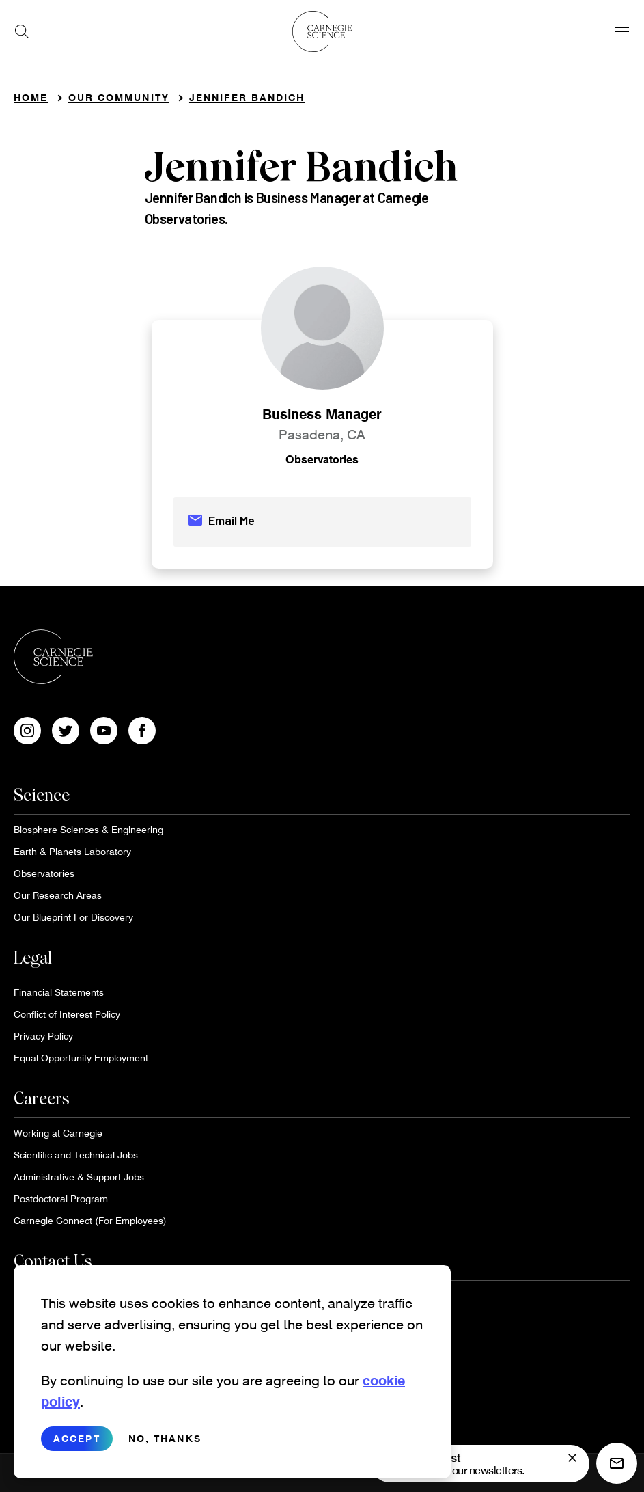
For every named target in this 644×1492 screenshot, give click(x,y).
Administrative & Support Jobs (79, 1176)
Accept (76, 1449)
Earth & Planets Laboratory (72, 851)
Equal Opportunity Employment (81, 1057)
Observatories (322, 459)
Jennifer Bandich (247, 97)
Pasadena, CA (322, 434)
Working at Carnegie (58, 1132)
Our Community (118, 97)
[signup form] (572, 1458)
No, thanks (164, 1449)
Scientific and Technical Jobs (76, 1154)
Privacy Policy (43, 1035)
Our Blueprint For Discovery (73, 916)
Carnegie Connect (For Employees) (90, 1220)
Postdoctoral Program (61, 1198)
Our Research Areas (58, 895)
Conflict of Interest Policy (67, 1013)
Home (31, 97)
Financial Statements (59, 992)
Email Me (221, 520)
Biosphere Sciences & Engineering (88, 829)
